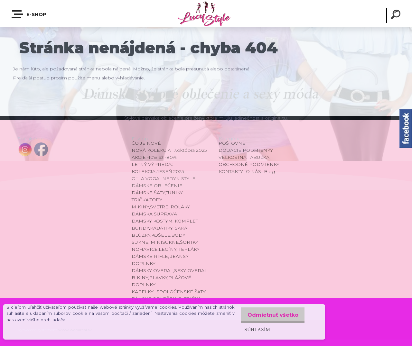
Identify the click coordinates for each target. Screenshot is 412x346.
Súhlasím (254, 329)
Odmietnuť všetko (271, 315)
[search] (396, 15)
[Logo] (205, 13)
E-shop (29, 14)
